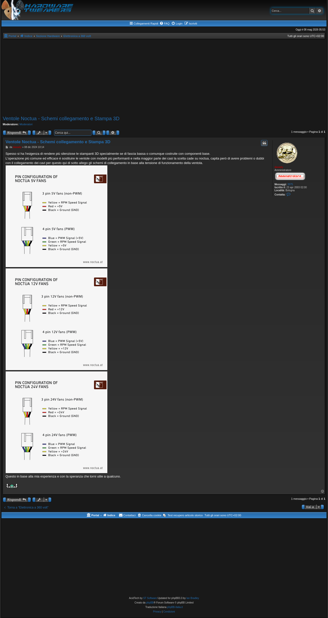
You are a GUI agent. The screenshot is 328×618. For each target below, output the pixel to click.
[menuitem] (165, 23)
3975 (290, 184)
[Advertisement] (164, 77)
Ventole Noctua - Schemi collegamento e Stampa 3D (61, 118)
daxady (278, 167)
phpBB (150, 602)
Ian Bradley (192, 598)
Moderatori (26, 124)
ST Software (150, 598)
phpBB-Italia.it (175, 607)
